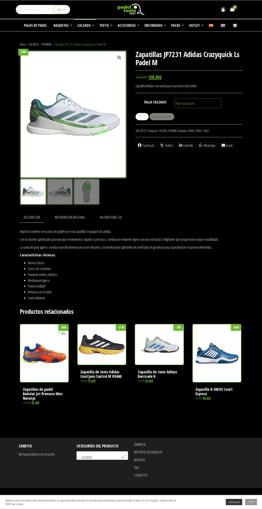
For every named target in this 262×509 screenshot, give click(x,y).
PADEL (199, 131)
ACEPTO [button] (251, 502)
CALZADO (34, 44)
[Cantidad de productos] (142, 116)
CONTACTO (140, 475)
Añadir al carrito (162, 116)
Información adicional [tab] (70, 217)
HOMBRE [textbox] (101, 457)
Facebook (146, 145)
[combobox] (102, 455)
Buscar (61, 9)
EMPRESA (140, 444)
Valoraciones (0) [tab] (111, 217)
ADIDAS (191, 131)
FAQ (136, 467)
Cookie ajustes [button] (234, 502)
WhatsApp (207, 145)
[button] (119, 57)
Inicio (23, 44)
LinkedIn (186, 145)
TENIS (206, 131)
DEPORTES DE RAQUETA (148, 452)
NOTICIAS (139, 459)
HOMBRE (46, 44)
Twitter (166, 145)
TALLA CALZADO (155, 102)
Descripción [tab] (32, 217)
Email (227, 145)
